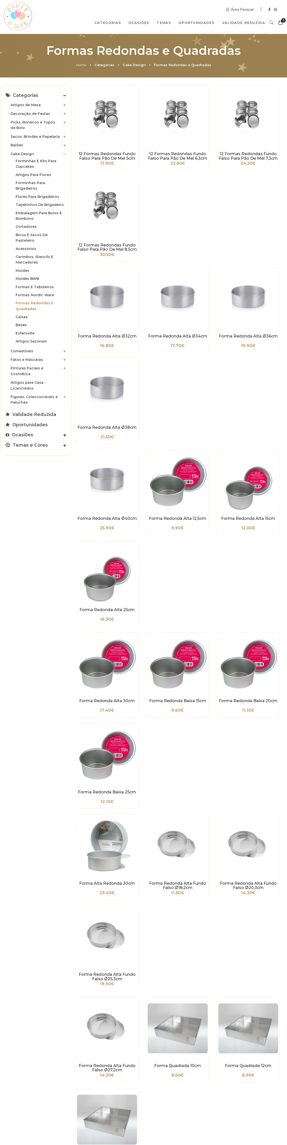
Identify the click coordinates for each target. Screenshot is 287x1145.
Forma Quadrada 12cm (206, 507)
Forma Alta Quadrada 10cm (260, 581)
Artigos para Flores (33, 175)
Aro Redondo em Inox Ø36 (206, 875)
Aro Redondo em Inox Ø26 (152, 802)
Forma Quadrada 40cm (206, 581)
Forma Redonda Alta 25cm (260, 286)
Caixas (22, 317)
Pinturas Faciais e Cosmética (27, 371)
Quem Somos (48, 1123)
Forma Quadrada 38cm (152, 581)
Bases (21, 325)
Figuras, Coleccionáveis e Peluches (34, 400)
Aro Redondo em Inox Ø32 (98, 875)
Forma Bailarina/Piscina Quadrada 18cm (152, 728)
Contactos (83, 1123)
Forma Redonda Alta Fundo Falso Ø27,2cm (98, 507)
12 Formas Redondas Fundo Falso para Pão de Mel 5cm (98, 139)
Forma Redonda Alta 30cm (98, 360)
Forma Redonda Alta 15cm (206, 286)
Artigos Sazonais (31, 341)
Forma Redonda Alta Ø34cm (152, 213)
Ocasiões (139, 23)
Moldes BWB (27, 278)
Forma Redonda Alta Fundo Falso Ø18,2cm (152, 433)
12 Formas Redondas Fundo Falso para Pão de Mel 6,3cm (152, 139)
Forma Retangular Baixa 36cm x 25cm (260, 728)
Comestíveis (22, 351)
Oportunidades (197, 23)
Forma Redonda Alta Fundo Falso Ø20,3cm (206, 433)
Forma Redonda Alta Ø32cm (98, 213)
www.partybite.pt (168, 1055)
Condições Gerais (19, 1071)
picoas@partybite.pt (242, 1080)
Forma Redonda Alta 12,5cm (152, 286)
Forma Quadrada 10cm (152, 507)
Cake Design (134, 65)
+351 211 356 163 (238, 1068)
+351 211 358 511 (166, 1063)
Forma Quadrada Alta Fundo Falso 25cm (98, 728)
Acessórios (26, 248)
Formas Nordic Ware (35, 295)
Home (81, 65)
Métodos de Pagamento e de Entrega (19, 1059)
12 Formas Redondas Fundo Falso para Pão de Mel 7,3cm (206, 139)
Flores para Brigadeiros (37, 196)
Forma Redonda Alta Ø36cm (206, 213)
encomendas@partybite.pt (176, 1075)
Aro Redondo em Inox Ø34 (152, 875)
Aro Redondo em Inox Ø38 (260, 875)
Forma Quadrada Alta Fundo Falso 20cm (260, 654)
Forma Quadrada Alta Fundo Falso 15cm (206, 654)
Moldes (22, 270)
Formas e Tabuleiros (35, 287)
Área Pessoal (240, 9)
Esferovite (25, 333)
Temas (164, 23)
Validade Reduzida (243, 23)
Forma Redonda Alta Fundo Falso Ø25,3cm (260, 433)
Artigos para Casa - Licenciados (28, 385)
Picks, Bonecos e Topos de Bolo (33, 125)
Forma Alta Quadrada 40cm (152, 654)
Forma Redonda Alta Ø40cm (98, 286)
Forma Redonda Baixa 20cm (206, 360)
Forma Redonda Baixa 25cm (260, 360)
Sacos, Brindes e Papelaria (35, 136)
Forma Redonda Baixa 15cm (152, 360)
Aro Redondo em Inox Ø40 (98, 949)
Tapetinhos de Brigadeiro (40, 204)
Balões (17, 145)
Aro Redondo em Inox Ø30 (260, 802)
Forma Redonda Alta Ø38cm (260, 213)
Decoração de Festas (30, 113)
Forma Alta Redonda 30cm (98, 433)
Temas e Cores (27, 445)
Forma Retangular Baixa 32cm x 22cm (206, 728)
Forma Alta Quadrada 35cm (98, 654)
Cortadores (26, 226)
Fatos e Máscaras (27, 359)
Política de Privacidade (24, 1079)
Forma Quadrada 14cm (260, 507)
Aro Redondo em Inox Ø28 (206, 802)
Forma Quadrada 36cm (98, 581)
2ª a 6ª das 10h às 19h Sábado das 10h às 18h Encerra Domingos (240, 1093)
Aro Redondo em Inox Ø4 (98, 802)
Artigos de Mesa (26, 105)
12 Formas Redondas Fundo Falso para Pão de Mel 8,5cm (260, 139)
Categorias (108, 23)
